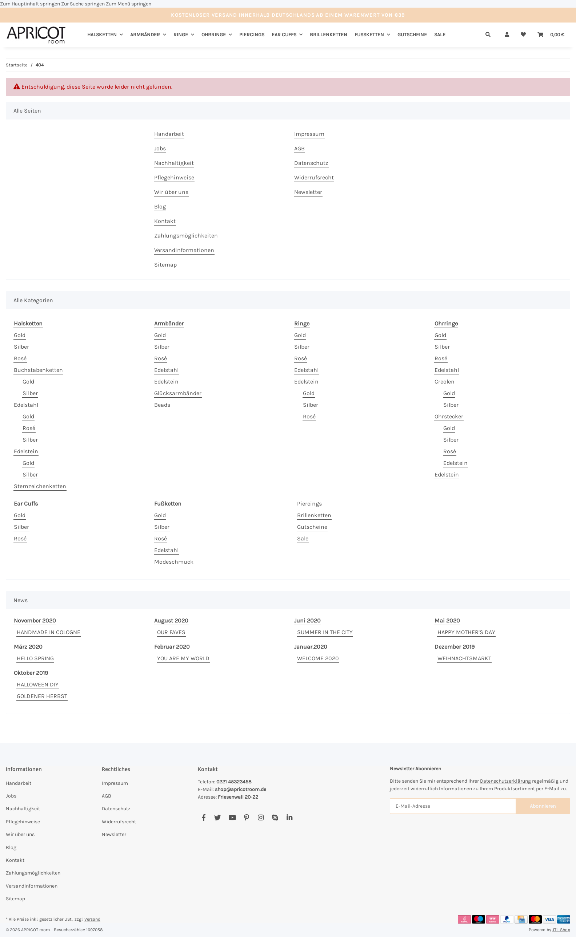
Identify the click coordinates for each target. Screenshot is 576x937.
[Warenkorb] (551, 34)
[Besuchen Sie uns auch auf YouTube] (232, 817)
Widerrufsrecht (314, 177)
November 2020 (35, 620)
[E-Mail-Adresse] (453, 806)
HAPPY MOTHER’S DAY (466, 632)
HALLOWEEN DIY (38, 684)
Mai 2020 (447, 620)
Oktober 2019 (31, 672)
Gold (19, 335)
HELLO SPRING (35, 658)
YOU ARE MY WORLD (183, 658)
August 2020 (171, 620)
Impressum (309, 133)
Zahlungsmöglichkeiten (186, 235)
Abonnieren (543, 806)
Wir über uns (171, 191)
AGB (299, 148)
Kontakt (165, 221)
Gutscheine (312, 526)
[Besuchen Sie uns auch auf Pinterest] (246, 817)
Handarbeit (169, 133)
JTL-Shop (561, 929)
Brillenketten (314, 515)
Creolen (445, 381)
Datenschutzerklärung (505, 781)
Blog (160, 206)
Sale (302, 538)
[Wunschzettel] (523, 34)
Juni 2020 (307, 620)
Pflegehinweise (174, 177)
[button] (507, 34)
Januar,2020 (310, 646)
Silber (21, 346)
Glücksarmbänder (177, 393)
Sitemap (165, 264)
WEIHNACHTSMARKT (464, 658)
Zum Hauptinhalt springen (30, 4)
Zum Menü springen (128, 4)
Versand (92, 919)
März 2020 (28, 646)
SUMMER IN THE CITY (325, 632)
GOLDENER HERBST (42, 696)
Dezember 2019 (455, 646)
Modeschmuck (173, 561)
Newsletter (308, 191)
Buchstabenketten (38, 369)
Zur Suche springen (83, 4)
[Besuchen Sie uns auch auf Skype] (275, 817)
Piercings (309, 503)
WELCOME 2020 (318, 658)
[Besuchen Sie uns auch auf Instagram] (260, 817)
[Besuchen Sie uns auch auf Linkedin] (289, 817)
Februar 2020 (172, 646)
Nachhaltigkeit (174, 162)
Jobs (160, 148)
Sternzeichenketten (40, 486)
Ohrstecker (449, 416)
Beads (162, 404)
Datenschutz (311, 162)
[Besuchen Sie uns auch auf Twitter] (217, 817)
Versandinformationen (184, 250)
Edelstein (26, 451)
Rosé (20, 358)
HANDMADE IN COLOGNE (48, 632)
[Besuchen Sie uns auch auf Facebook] (203, 817)
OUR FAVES (171, 632)
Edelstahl (26, 404)
